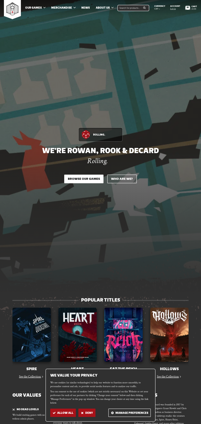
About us (103, 8)
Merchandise (61, 8)
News (85, 8)
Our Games (33, 8)
